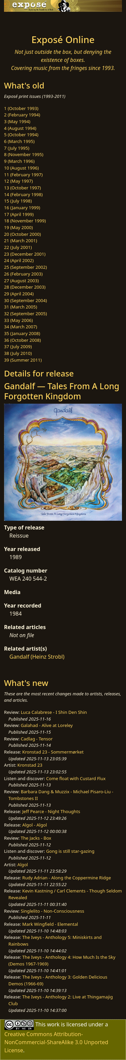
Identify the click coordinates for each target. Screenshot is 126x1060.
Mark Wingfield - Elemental (50, 924)
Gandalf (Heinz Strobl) (37, 656)
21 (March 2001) (20, 240)
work (53, 1024)
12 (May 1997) (18, 181)
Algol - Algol (34, 825)
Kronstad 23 (29, 765)
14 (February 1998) (23, 194)
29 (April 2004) (19, 294)
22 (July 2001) (18, 247)
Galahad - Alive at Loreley (47, 725)
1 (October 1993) (21, 108)
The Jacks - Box (36, 838)
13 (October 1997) (22, 188)
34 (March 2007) (20, 327)
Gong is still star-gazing (70, 851)
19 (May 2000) (18, 227)
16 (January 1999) (22, 208)
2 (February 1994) (22, 115)
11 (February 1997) (23, 175)
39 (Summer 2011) (23, 360)
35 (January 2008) (22, 333)
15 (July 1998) (18, 201)
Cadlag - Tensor (37, 739)
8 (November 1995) (23, 154)
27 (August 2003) (21, 281)
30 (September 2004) (25, 300)
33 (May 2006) (18, 320)
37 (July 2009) (18, 346)
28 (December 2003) (24, 287)
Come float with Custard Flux (76, 778)
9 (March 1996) (19, 161)
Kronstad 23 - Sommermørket (52, 752)
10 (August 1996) (21, 168)
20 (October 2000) (22, 234)
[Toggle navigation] (21, 21)
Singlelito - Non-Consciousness (52, 911)
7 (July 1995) (16, 148)
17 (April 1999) (19, 214)
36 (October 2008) (22, 340)
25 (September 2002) (25, 267)
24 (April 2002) (19, 260)
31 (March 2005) (20, 307)
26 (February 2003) (23, 274)
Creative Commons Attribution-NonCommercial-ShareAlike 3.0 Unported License (56, 1042)
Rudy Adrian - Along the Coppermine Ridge (66, 878)
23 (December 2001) (24, 254)
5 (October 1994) (21, 135)
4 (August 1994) (20, 128)
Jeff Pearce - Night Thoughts (51, 811)
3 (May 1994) (17, 121)
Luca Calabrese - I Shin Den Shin (54, 712)
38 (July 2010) (18, 353)
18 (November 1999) (25, 221)
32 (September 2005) (25, 313)
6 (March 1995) (19, 141)
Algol (22, 865)
